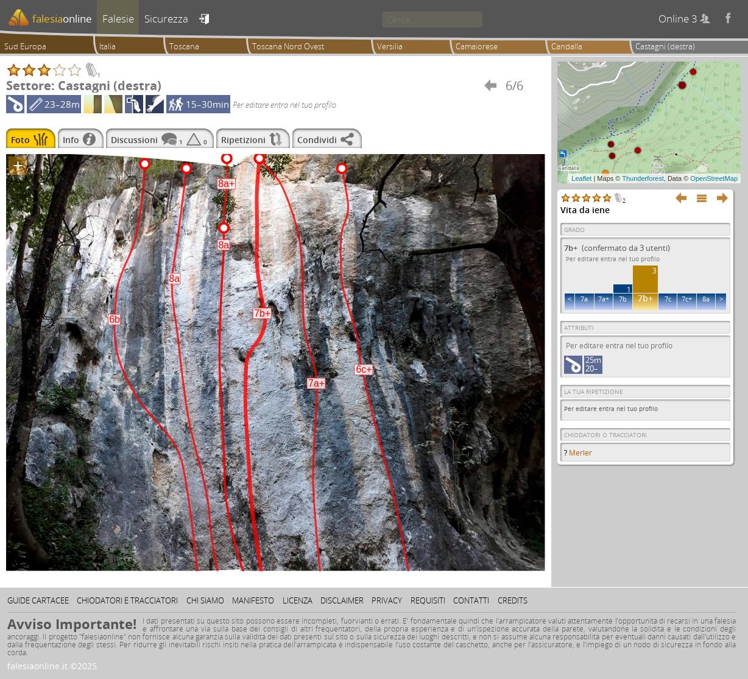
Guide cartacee (38, 600)
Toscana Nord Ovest (288, 46)
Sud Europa (25, 46)
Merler (580, 453)
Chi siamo (205, 600)
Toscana (184, 46)
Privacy (387, 600)
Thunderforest (642, 178)
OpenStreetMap (714, 178)
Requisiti (428, 600)
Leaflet (581, 178)
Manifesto (253, 600)
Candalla (566, 46)
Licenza (297, 600)
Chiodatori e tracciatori (127, 600)
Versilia (390, 46)
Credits (512, 600)
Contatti (471, 600)
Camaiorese (477, 46)
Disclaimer (342, 600)
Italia (107, 46)
